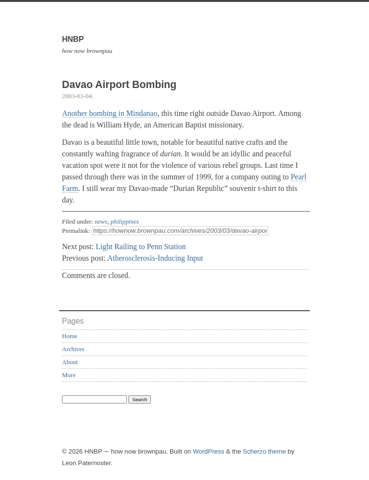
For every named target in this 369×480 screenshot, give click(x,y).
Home (69, 336)
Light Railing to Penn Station (141, 246)
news (101, 221)
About (70, 362)
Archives (73, 349)
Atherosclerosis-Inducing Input (155, 258)
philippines (125, 221)
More (68, 375)
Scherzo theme (264, 451)
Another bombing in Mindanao (110, 113)
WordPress (208, 451)
